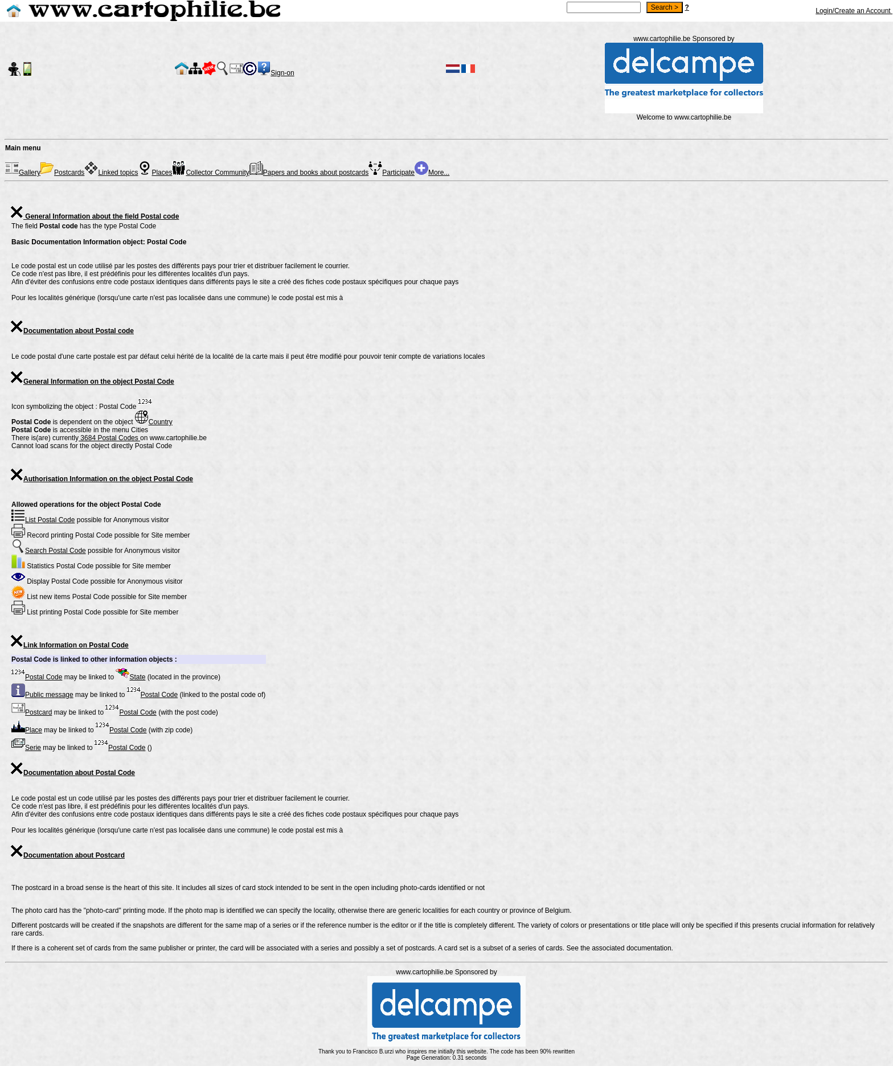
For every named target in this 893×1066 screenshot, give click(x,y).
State (130, 677)
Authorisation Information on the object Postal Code (101, 479)
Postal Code (36, 677)
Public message (42, 695)
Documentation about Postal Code (72, 773)
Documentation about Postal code (72, 331)
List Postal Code (43, 520)
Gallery (22, 173)
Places (155, 173)
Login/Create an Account (854, 11)
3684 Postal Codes (109, 438)
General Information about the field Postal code (94, 216)
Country (154, 422)
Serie (26, 748)
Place (26, 730)
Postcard (31, 712)
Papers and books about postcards (308, 173)
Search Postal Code (48, 551)
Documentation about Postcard (67, 855)
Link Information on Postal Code (69, 645)
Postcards (62, 173)
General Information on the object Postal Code (92, 382)
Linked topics (111, 173)
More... (432, 173)
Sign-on (282, 73)
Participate (391, 173)
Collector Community (210, 173)
